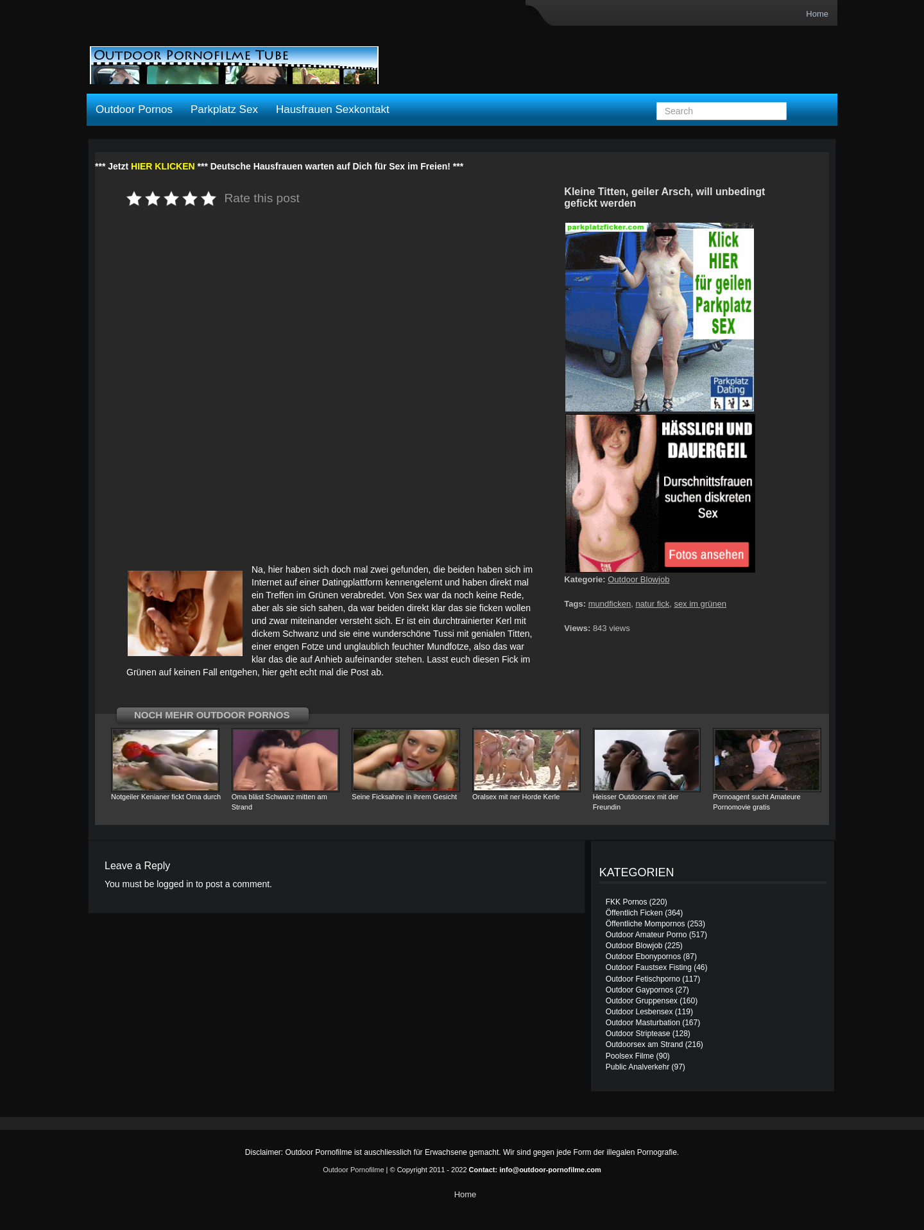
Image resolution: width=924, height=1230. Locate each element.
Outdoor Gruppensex (642, 1000)
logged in (175, 884)
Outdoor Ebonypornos (643, 956)
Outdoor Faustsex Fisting (649, 967)
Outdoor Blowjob (638, 579)
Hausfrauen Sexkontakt (332, 109)
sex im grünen (700, 604)
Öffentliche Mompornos (645, 923)
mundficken (609, 604)
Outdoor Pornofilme (353, 1170)
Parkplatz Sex (224, 109)
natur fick (652, 604)
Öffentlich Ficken (634, 912)
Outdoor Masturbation (643, 1022)
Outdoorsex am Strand (644, 1044)
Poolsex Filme (630, 1056)
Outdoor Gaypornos (639, 989)
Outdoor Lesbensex (639, 1011)
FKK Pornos (626, 901)
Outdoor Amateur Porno (646, 934)
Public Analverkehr (637, 1066)
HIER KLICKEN (163, 166)
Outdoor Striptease (638, 1033)
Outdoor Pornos (134, 109)
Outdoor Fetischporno (643, 978)
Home (817, 14)
